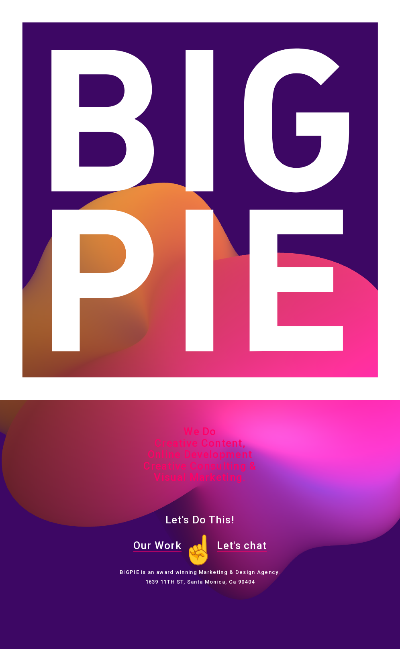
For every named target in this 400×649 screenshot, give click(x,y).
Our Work (157, 545)
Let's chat (242, 545)
